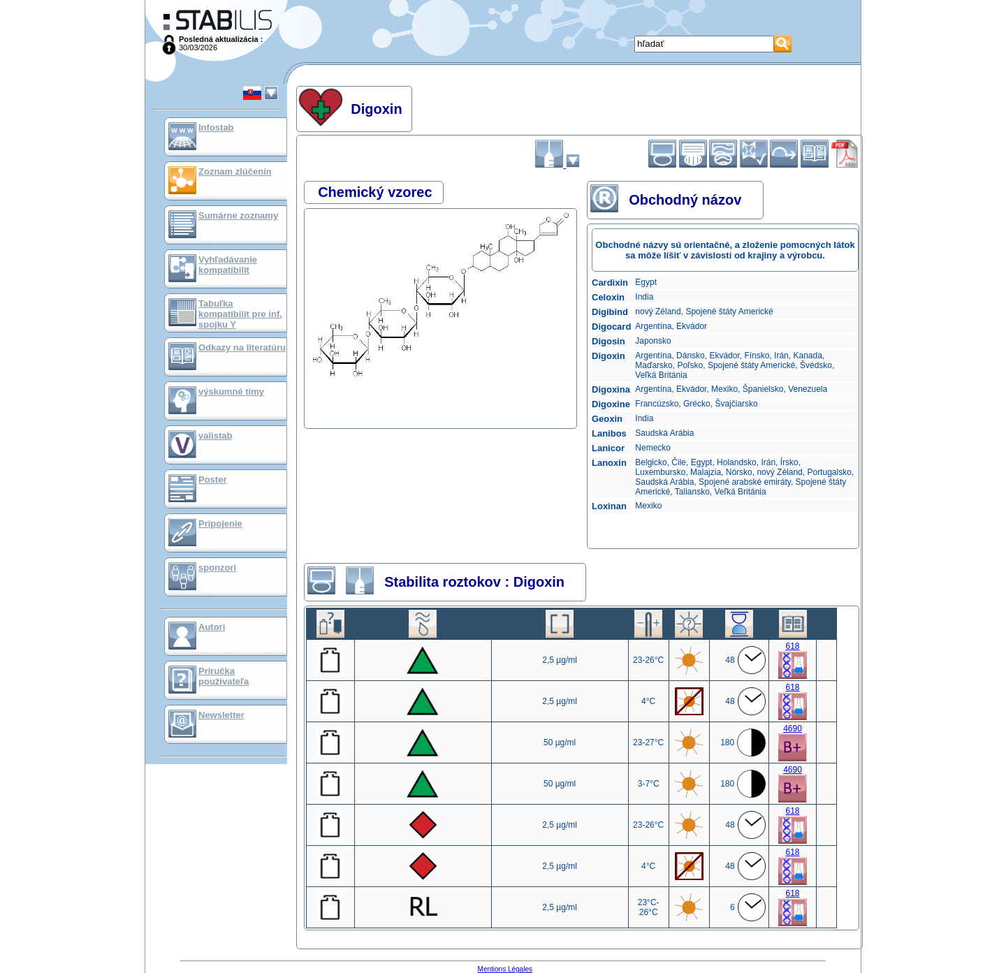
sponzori (217, 567)
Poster (212, 479)
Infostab (216, 127)
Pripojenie (220, 523)
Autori (211, 627)
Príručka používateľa (223, 676)
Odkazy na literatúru (242, 347)
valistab (215, 435)
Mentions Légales (505, 969)
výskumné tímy (231, 391)
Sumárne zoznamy (238, 215)
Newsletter (221, 715)
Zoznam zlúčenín (235, 171)
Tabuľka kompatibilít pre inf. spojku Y (240, 314)
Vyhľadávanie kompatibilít (227, 264)
